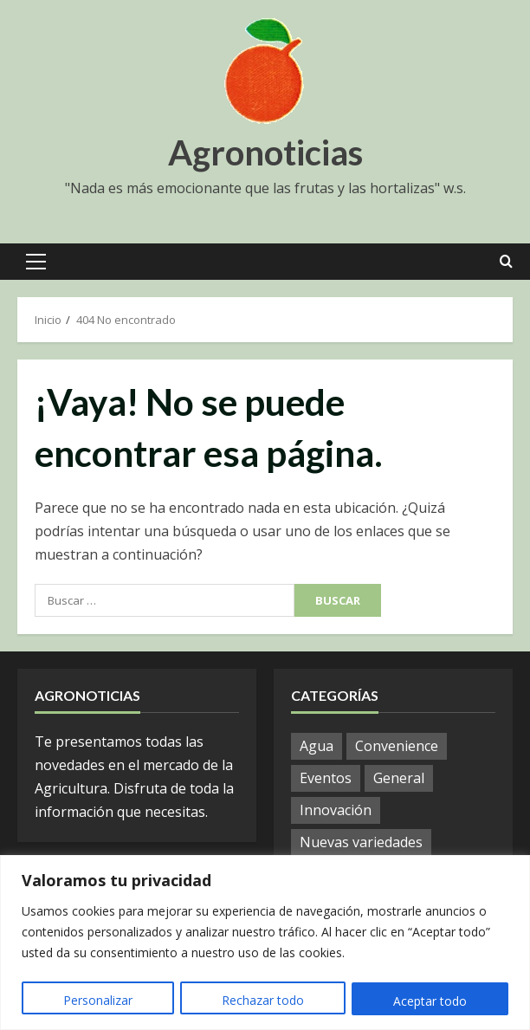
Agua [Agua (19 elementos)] (316, 745)
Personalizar (97, 1001)
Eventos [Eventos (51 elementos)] (326, 777)
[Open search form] (506, 261)
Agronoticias (265, 152)
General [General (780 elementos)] (398, 777)
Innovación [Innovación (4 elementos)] (336, 809)
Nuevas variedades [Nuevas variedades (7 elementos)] (361, 842)
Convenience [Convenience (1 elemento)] (396, 745)
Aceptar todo (430, 1001)
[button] (36, 261)
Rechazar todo (263, 1001)
